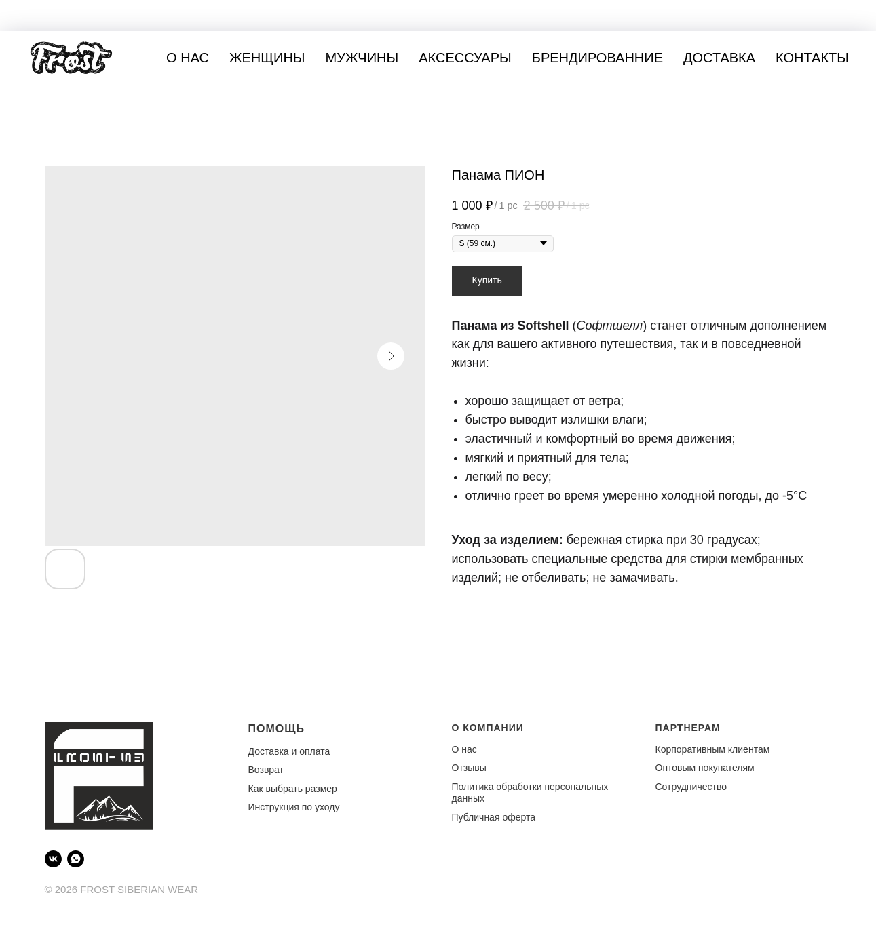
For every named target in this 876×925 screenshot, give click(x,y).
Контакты (812, 57)
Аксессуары (465, 57)
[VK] (53, 858)
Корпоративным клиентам (712, 749)
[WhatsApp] (75, 858)
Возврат (266, 769)
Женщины (267, 57)
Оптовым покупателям (705, 767)
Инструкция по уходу (294, 807)
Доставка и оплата (289, 751)
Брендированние (597, 57)
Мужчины (362, 57)
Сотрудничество (691, 786)
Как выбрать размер (292, 788)
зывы (475, 767)
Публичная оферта (494, 817)
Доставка (719, 57)
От (457, 767)
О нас (187, 57)
